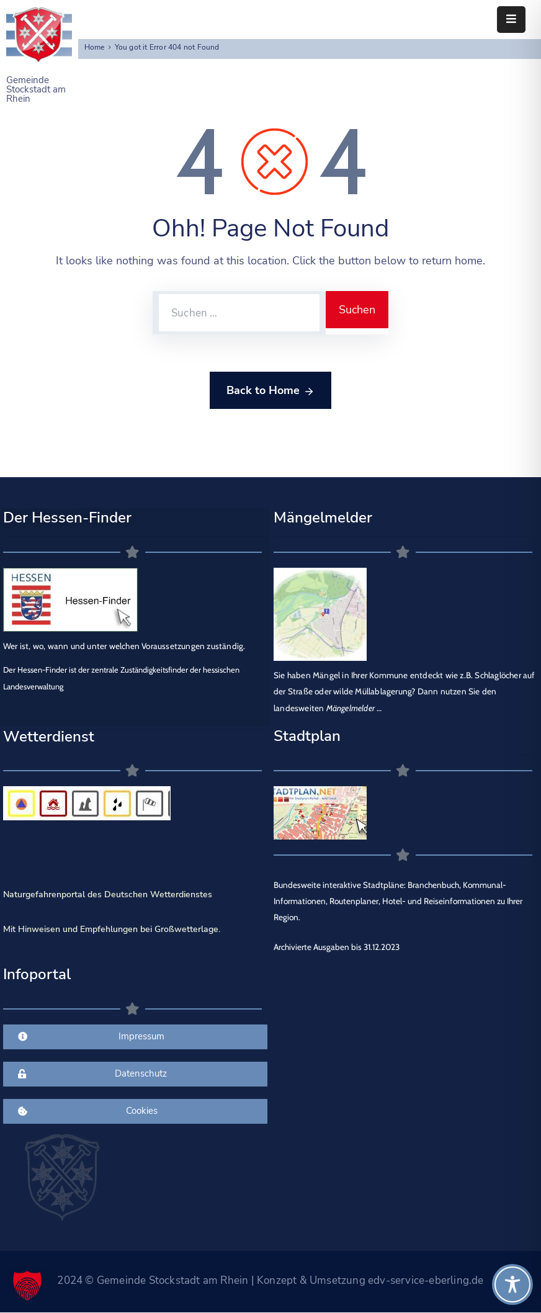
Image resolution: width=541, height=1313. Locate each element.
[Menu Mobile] (511, 19)
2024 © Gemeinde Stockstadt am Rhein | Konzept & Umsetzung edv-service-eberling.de (270, 1280)
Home (94, 47)
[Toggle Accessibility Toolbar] (512, 1284)
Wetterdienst (48, 736)
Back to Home (270, 391)
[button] (27, 1285)
